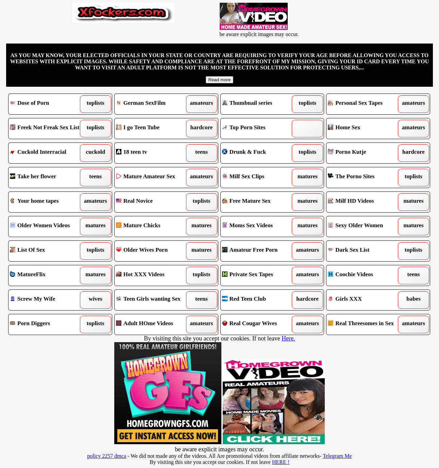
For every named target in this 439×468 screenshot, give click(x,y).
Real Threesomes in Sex (365, 324)
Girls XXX (365, 300)
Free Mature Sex (259, 202)
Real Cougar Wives (259, 324)
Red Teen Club (259, 300)
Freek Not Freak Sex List (47, 128)
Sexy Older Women (365, 226)
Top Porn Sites (259, 128)
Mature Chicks (153, 226)
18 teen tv (153, 153)
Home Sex (365, 128)
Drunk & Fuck (259, 153)
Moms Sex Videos (259, 226)
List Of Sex (47, 251)
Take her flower (47, 177)
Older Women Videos (47, 226)
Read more (219, 79)
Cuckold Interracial (47, 153)
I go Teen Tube (153, 128)
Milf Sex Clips (259, 177)
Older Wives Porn (153, 251)
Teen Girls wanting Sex (153, 300)
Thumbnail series (259, 104)
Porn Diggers (47, 324)
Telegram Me (337, 456)
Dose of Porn (47, 104)
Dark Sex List (365, 251)
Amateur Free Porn (259, 251)
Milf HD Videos (365, 202)
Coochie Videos (365, 275)
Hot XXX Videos (153, 275)
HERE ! (280, 462)
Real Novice (153, 202)
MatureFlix (47, 275)
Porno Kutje (365, 153)
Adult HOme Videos (153, 324)
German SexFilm (153, 104)
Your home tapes (47, 202)
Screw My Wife (47, 300)
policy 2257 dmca (106, 456)
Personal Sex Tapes (365, 104)
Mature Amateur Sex (153, 177)
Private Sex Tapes (259, 275)
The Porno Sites (365, 177)
